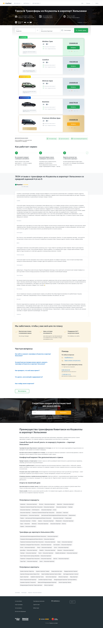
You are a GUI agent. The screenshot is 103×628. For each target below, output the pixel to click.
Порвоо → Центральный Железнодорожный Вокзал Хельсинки (35, 518)
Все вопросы (22, 391)
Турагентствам (36, 604)
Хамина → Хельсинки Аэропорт (46, 521)
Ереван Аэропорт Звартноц (27, 571)
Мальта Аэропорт (48, 585)
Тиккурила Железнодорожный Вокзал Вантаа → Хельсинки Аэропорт (37, 539)
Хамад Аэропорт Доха (56, 571)
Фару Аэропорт (74, 576)
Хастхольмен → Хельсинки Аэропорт (63, 544)
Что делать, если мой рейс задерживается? (29, 377)
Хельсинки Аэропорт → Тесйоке (28, 521)
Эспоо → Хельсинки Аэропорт (27, 547)
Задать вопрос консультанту (72, 360)
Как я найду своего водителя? (24, 383)
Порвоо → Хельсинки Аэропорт (28, 526)
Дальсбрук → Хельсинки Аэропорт (28, 550)
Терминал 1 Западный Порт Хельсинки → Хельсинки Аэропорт (35, 558)
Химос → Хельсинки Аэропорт (64, 542)
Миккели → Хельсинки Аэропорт (66, 550)
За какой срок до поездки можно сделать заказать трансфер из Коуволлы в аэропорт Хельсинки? (31, 363)
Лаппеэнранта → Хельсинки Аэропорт (29, 515)
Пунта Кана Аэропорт (51, 576)
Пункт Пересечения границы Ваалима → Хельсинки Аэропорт (35, 555)
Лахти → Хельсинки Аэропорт (45, 553)
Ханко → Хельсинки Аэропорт (47, 561)
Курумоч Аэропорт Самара (42, 571)
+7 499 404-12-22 (66, 374)
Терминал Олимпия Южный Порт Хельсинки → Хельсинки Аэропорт (37, 507)
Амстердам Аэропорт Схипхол (70, 574)
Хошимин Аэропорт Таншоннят (28, 582)
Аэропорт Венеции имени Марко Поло (29, 574)
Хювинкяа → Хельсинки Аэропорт (28, 504)
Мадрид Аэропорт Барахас (70, 571)
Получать (63, 412)
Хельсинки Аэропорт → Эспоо (48, 509)
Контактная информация (20, 611)
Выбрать (73, 47)
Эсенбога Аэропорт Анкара (45, 579)
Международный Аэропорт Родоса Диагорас (31, 585)
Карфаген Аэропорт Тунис (37, 576)
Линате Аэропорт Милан (65, 582)
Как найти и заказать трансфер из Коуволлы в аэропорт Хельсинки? (33, 354)
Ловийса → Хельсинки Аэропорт (47, 550)
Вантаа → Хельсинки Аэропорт (61, 558)
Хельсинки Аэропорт (37, 592)
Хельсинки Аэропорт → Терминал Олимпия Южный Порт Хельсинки (37, 512)
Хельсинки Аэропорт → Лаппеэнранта (29, 509)
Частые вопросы (18, 608)
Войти (97, 3)
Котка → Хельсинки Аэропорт (61, 547)
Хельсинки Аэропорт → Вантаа (58, 523)
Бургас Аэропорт (24, 576)
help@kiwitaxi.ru (68, 357)
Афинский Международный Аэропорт (47, 582)
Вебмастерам (36, 608)
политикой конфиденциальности (55, 418)
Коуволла (30, 592)
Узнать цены (81, 30)
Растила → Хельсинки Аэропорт (47, 504)
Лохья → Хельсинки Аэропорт (44, 547)
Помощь (88, 3)
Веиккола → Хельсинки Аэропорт (40, 523)
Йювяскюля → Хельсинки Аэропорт (64, 521)
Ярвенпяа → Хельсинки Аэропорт (65, 504)
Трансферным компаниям (38, 601)
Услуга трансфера (19, 604)
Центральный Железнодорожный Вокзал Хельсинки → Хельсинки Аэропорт (39, 536)
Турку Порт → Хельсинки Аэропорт (28, 561)
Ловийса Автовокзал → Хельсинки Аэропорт (66, 553)
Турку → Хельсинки (25, 523)
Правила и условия (53, 623)
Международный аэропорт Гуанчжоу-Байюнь (65, 579)
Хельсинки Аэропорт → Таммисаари (62, 518)
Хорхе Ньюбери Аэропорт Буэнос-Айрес (51, 574)
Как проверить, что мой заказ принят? (27, 370)
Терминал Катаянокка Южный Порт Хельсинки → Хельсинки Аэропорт (37, 542)
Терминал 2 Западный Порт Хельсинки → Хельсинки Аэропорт (35, 544)
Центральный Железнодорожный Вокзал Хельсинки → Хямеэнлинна (58, 515)
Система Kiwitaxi (18, 601)
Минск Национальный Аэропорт (28, 579)
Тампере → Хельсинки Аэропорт (28, 553)
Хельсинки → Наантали (62, 512)
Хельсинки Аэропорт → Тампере (64, 507)
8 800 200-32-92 (66, 370)
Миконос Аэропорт (63, 576)
